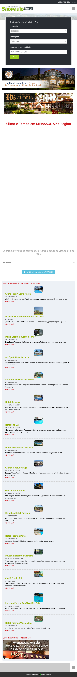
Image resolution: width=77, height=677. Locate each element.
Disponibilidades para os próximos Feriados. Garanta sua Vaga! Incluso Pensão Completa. (36, 386)
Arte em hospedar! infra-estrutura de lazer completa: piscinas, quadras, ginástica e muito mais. (37, 364)
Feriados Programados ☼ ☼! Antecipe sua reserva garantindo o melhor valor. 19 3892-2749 (37, 519)
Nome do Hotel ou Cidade (20, 47)
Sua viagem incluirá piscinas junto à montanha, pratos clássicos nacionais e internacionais (35, 497)
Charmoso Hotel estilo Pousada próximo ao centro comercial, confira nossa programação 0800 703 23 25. (35, 431)
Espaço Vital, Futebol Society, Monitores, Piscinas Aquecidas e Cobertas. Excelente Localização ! (38, 474)
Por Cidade (6, 258)
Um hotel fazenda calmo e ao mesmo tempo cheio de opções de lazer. (33, 453)
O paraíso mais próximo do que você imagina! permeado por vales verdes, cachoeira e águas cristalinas (35, 562)
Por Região (14, 37)
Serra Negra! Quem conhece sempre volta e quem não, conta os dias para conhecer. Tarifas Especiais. (34, 584)
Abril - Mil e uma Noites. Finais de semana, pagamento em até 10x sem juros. (36, 299)
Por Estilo (14, 26)
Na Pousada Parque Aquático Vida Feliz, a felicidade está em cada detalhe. (35, 608)
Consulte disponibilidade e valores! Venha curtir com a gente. (29, 541)
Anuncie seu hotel (10, 638)
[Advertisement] (38, 190)
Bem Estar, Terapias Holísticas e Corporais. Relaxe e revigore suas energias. (35, 342)
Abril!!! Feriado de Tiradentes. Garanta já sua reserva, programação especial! (35, 322)
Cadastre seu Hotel (67, 2)
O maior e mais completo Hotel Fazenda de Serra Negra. (28, 628)
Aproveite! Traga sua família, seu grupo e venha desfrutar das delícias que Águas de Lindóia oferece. (37, 408)
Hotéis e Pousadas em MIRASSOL (38, 272)
